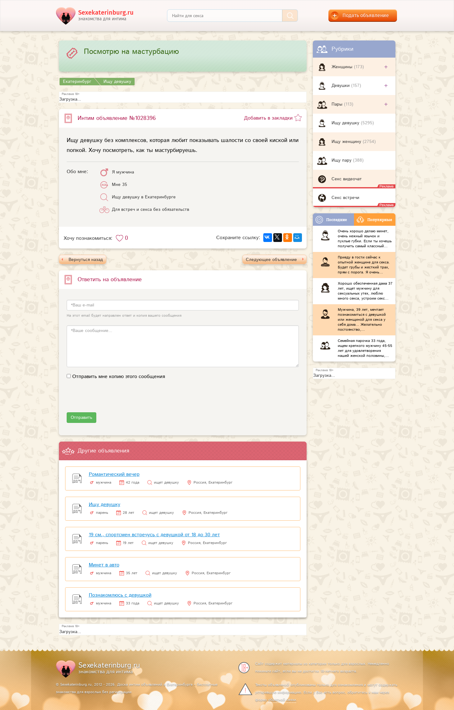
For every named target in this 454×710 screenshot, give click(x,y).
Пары (338, 104)
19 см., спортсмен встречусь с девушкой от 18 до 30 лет (154, 534)
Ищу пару (342, 160)
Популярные (374, 220)
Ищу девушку (346, 123)
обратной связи (282, 700)
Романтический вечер (114, 474)
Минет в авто (104, 565)
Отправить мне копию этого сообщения (118, 376)
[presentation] (114, 400)
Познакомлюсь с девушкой (120, 595)
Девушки (341, 86)
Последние (331, 220)
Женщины (343, 67)
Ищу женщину (347, 142)
